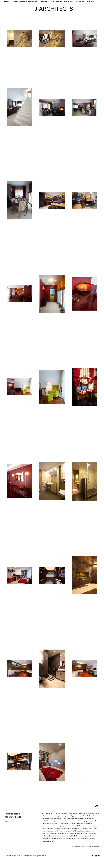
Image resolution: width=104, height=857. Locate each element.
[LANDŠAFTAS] (44, 2)
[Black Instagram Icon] (96, 855)
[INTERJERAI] (6, 2)
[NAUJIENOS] (80, 2)
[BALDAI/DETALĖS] (56, 2)
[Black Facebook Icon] (93, 855)
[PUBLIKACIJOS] (69, 2)
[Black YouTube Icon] (99, 855)
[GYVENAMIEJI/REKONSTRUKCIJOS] (25, 2)
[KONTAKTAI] (90, 2)
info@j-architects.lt (39, 856)
